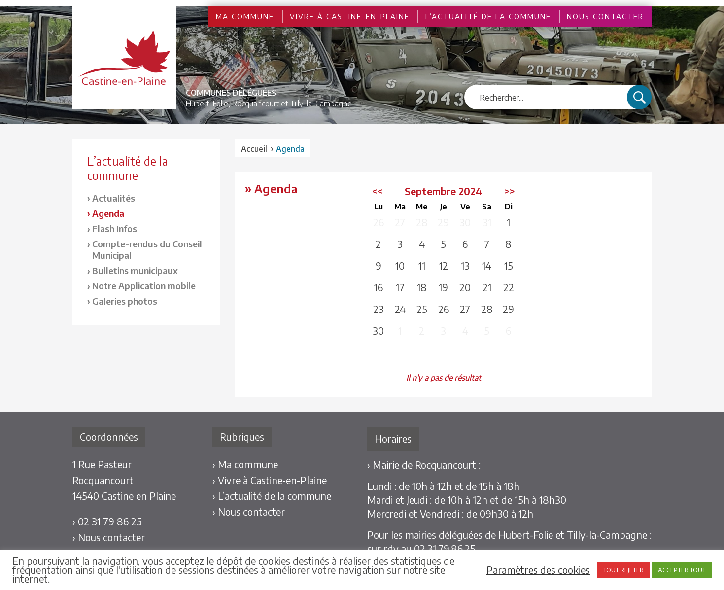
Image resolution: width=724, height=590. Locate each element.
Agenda (108, 213)
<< (377, 191)
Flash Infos (114, 228)
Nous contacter (605, 16)
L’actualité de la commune (488, 16)
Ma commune (245, 16)
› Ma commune (245, 464)
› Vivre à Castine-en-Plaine (269, 480)
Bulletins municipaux (135, 270)
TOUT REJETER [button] (623, 570)
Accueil (254, 149)
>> (509, 191)
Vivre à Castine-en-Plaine (350, 16)
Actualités (113, 198)
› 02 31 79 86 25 (107, 521)
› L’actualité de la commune (271, 495)
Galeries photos (124, 301)
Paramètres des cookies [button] (538, 569)
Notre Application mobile (144, 285)
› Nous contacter (108, 537)
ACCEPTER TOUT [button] (682, 570)
